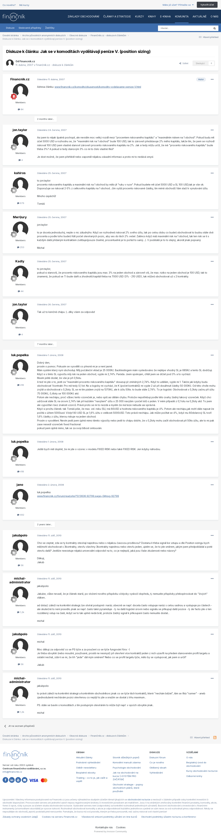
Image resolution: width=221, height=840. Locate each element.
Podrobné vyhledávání (88, 762)
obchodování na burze (139, 799)
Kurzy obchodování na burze (202, 770)
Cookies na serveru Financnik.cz (59, 816)
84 (20, 109)
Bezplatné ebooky (85, 772)
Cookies (121, 827)
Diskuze (10, 27)
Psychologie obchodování (127, 767)
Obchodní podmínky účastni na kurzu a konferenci (168, 816)
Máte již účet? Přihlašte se (178, 4)
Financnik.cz (27, 61)
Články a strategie (117, 16)
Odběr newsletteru (86, 767)
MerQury (20, 217)
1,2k (20, 612)
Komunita (182, 16)
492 (20, 514)
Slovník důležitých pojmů (126, 757)
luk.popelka (20, 355)
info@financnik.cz (12, 771)
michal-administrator (20, 580)
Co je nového (157, 762)
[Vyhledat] (175, 28)
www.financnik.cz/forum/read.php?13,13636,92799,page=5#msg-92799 (78, 496)
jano (20, 484)
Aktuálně (199, 16)
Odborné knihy (194, 776)
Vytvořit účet (207, 4)
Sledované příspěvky (30, 27)
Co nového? (9, 5)
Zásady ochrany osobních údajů (20, 816)
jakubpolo (19, 535)
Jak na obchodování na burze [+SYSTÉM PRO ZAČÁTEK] (125, 776)
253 (20, 247)
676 (20, 203)
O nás (214, 16)
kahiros (20, 173)
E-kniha (165, 16)
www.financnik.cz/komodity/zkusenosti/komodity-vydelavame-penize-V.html (98, 86)
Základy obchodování (83, 16)
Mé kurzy (24, 5)
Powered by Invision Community (110, 831)
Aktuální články (84, 757)
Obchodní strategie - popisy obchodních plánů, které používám (128, 788)
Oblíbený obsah (158, 767)
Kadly (19, 261)
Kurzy (139, 16)
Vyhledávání (156, 772)
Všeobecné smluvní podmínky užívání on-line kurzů (109, 816)
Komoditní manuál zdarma (127, 762)
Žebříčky (49, 27)
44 (20, 291)
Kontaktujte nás (104, 827)
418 (20, 385)
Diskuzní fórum (158, 757)
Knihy (152, 16)
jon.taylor (20, 130)
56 (20, 565)
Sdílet (183, 63)
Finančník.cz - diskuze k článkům (54, 64)
